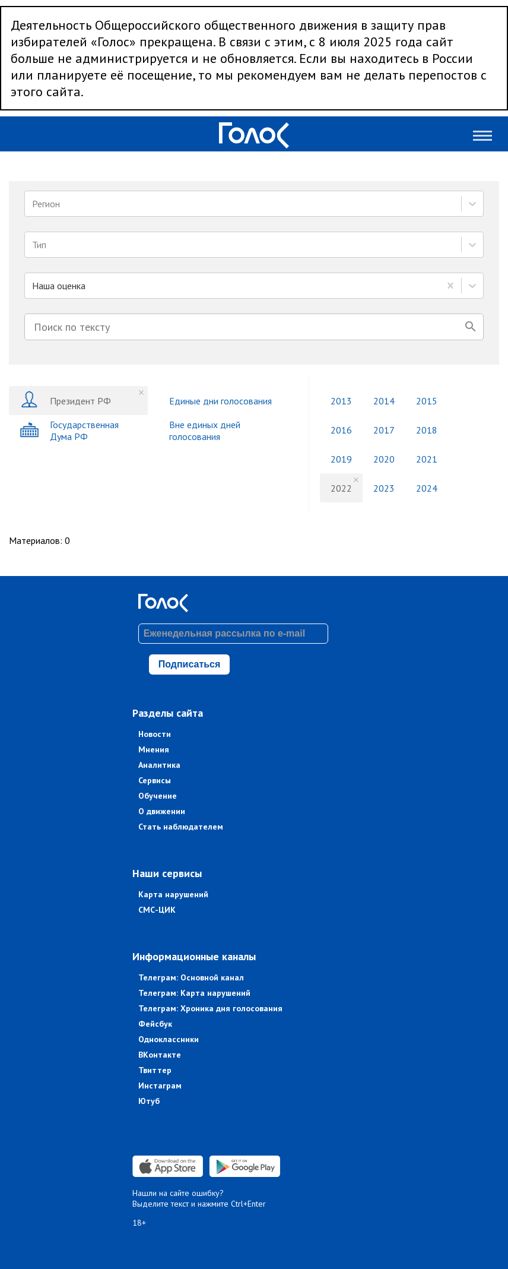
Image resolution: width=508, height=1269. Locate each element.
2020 (384, 459)
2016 (341, 430)
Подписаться (189, 664)
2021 (426, 459)
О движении (161, 811)
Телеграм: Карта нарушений (194, 993)
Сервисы (154, 780)
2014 (384, 401)
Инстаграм (160, 1085)
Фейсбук (155, 1023)
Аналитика (159, 764)
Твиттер (155, 1070)
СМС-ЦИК (157, 909)
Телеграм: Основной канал (191, 977)
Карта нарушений (173, 894)
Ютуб (149, 1101)
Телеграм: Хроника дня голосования (210, 1008)
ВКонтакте (159, 1054)
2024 (426, 488)
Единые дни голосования (220, 401)
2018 (426, 430)
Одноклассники (168, 1039)
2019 (341, 459)
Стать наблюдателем (180, 826)
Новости (154, 734)
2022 (341, 488)
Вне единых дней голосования (204, 430)
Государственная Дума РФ (69, 430)
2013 (341, 401)
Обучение (157, 795)
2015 (426, 401)
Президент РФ (65, 401)
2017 (384, 430)
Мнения (153, 749)
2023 (384, 488)
